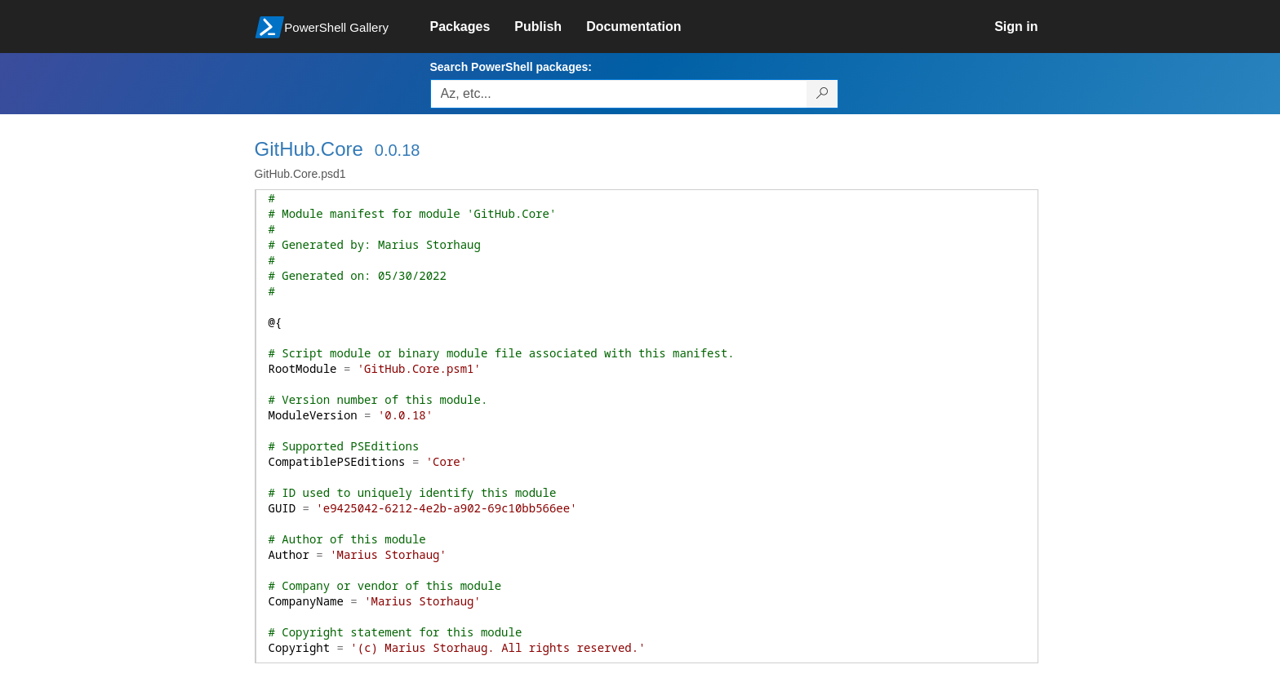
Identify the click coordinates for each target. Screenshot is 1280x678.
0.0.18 (397, 150)
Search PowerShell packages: (511, 66)
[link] (472, 27)
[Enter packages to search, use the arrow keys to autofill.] (618, 94)
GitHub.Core (309, 149)
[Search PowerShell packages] (822, 94)
